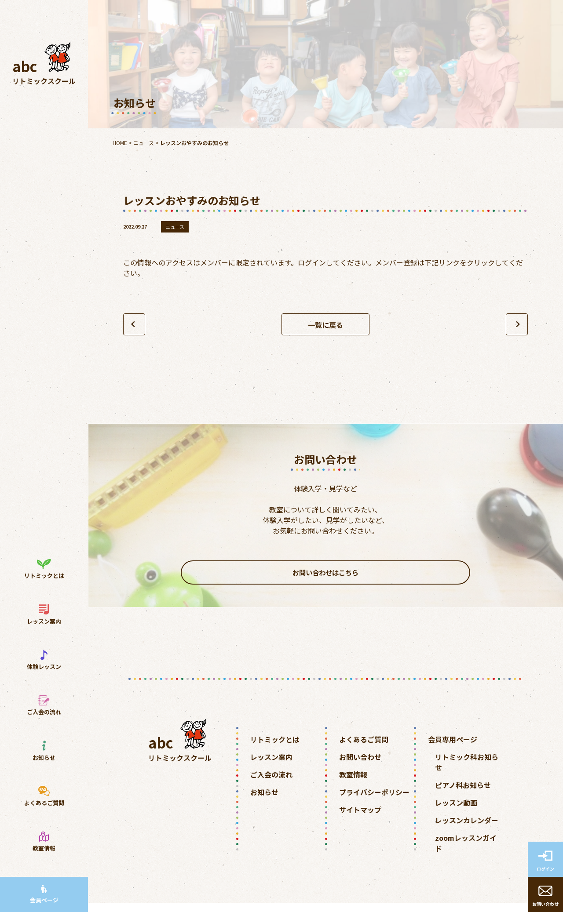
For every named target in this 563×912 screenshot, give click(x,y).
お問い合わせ (360, 766)
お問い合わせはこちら (325, 577)
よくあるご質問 (363, 748)
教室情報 (353, 783)
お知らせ (264, 801)
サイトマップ (360, 819)
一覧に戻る (325, 325)
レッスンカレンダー (466, 829)
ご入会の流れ (271, 783)
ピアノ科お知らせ (463, 794)
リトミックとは (275, 748)
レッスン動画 (456, 812)
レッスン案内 (271, 766)
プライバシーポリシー (374, 801)
